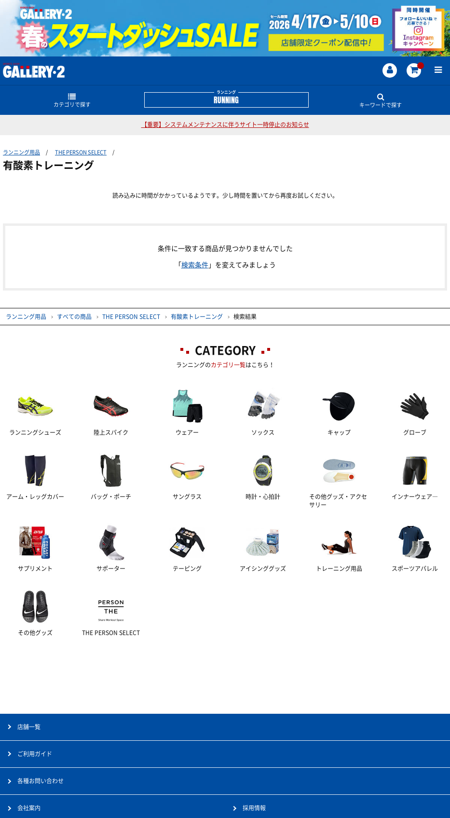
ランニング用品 (21, 152)
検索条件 (194, 265)
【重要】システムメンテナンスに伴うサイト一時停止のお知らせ (225, 124)
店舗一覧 (29, 727)
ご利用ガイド (34, 754)
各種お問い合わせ (40, 781)
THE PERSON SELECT (81, 152)
